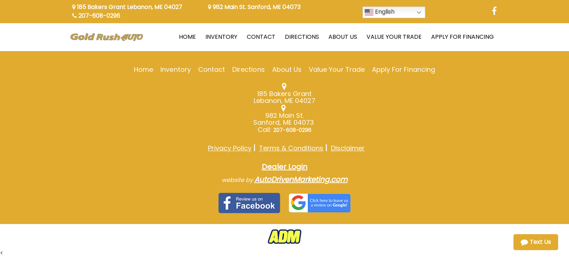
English (379, 12)
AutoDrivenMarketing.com (301, 179)
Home (143, 69)
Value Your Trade (337, 69)
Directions (248, 69)
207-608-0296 (96, 16)
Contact (211, 69)
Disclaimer (348, 148)
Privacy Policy (229, 148)
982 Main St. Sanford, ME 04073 (254, 7)
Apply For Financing (403, 69)
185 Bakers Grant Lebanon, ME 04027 (127, 7)
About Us (287, 69)
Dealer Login (284, 167)
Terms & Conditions (291, 148)
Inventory (175, 69)
